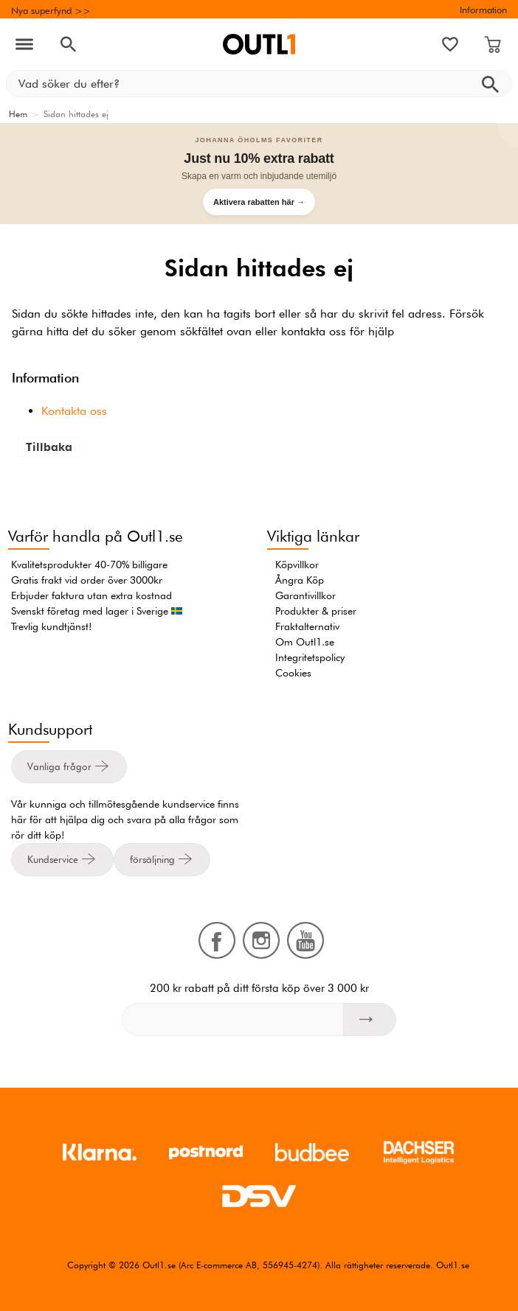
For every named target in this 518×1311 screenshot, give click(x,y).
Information (483, 9)
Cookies (293, 673)
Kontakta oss (74, 411)
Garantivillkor (305, 595)
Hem (18, 113)
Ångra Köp (299, 580)
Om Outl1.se (304, 642)
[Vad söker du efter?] (259, 83)
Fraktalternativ (307, 626)
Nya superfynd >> (51, 10)
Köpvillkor (297, 564)
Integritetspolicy (310, 657)
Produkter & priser (315, 611)
